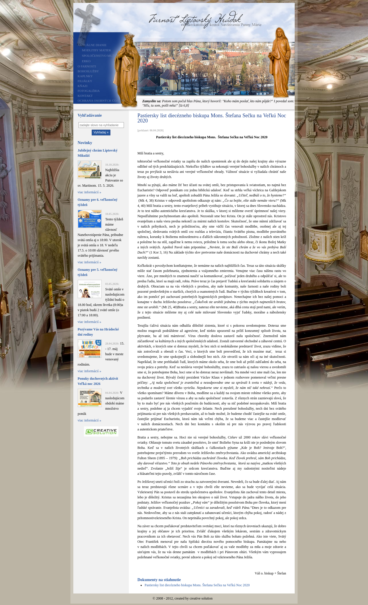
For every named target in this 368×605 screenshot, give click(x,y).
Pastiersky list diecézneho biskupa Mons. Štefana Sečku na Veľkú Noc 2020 (197, 585)
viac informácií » (89, 192)
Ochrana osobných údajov (101, 100)
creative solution (201, 598)
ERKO (86, 61)
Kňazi (82, 86)
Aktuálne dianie (92, 45)
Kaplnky (85, 76)
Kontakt (85, 95)
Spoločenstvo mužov (100, 55)
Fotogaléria (89, 90)
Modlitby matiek (96, 50)
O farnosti (87, 66)
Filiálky (85, 81)
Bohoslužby (88, 71)
